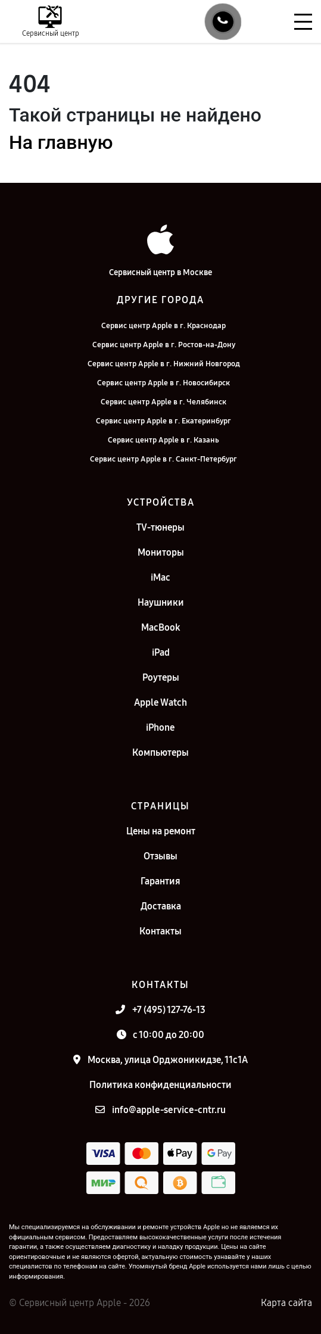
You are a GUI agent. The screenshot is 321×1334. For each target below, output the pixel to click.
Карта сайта (286, 1302)
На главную (61, 142)
